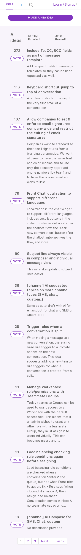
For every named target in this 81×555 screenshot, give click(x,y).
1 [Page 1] (21, 541)
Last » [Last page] (60, 541)
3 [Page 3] (35, 541)
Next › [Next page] (45, 541)
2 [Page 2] (28, 541)
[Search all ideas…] (41, 4)
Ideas (9, 4)
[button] (21, 5)
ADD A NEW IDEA (40, 17)
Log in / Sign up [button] (65, 4)
